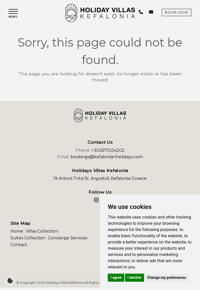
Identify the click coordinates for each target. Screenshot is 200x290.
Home (16, 233)
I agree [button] (116, 277)
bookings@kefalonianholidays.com (107, 159)
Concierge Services (67, 240)
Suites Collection (27, 240)
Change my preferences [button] (166, 277)
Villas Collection (42, 233)
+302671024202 (107, 152)
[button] (14, 14)
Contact (18, 246)
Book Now (174, 13)
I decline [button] (134, 277)
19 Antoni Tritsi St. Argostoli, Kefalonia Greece (100, 180)
